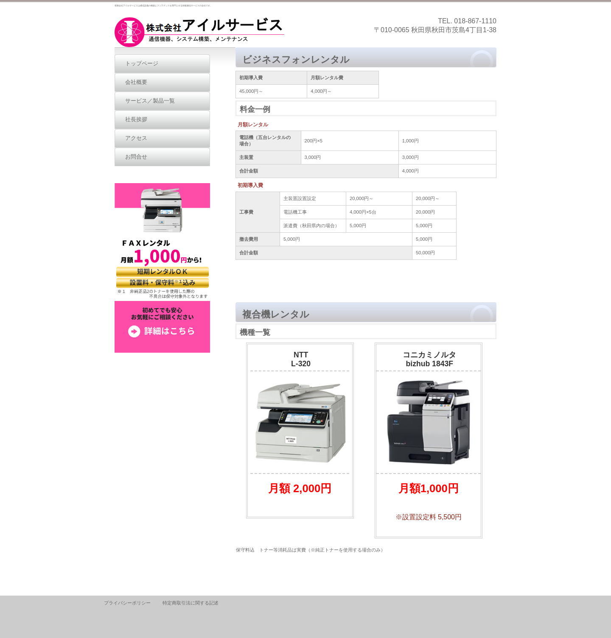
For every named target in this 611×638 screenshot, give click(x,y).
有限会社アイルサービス (199, 32)
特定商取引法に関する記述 (191, 602)
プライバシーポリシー (127, 602)
